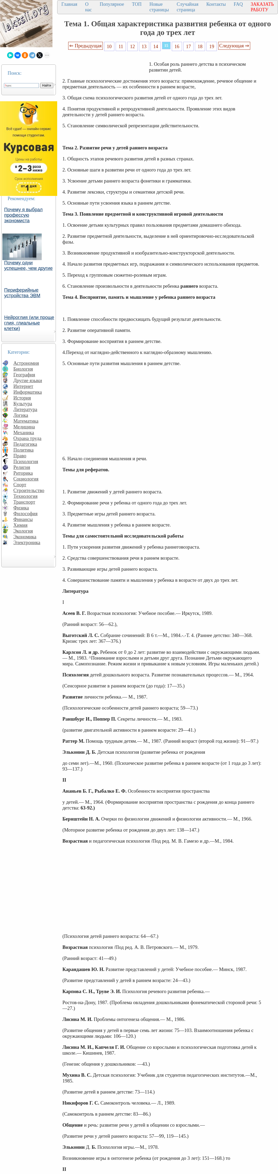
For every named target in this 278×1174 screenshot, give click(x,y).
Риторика (23, 473)
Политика (23, 450)
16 (176, 46)
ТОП (137, 4)
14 (155, 46)
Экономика (24, 536)
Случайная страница (188, 7)
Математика (26, 421)
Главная (69, 4)
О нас (88, 7)
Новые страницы (159, 7)
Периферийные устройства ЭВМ (22, 292)
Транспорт (24, 502)
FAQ (238, 4)
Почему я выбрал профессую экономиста (23, 215)
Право (19, 455)
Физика (21, 507)
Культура (22, 403)
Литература (25, 409)
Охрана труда (27, 438)
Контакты (216, 4)
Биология (23, 369)
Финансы (23, 519)
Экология (23, 531)
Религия (21, 467)
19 (211, 46)
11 (121, 46)
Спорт (19, 484)
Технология (25, 496)
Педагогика (25, 444)
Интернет (23, 386)
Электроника (26, 542)
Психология (25, 461)
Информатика (27, 392)
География (24, 374)
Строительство (28, 490)
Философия (25, 513)
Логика (20, 415)
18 (200, 46)
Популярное (112, 4)
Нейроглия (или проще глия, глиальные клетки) (29, 323)
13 (144, 46)
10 (109, 46)
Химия (20, 525)
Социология (26, 479)
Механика (23, 432)
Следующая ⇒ (234, 45)
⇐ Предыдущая (85, 45)
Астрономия (26, 363)
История (22, 398)
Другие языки (27, 380)
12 (132, 46)
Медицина (24, 426)
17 (188, 46)
